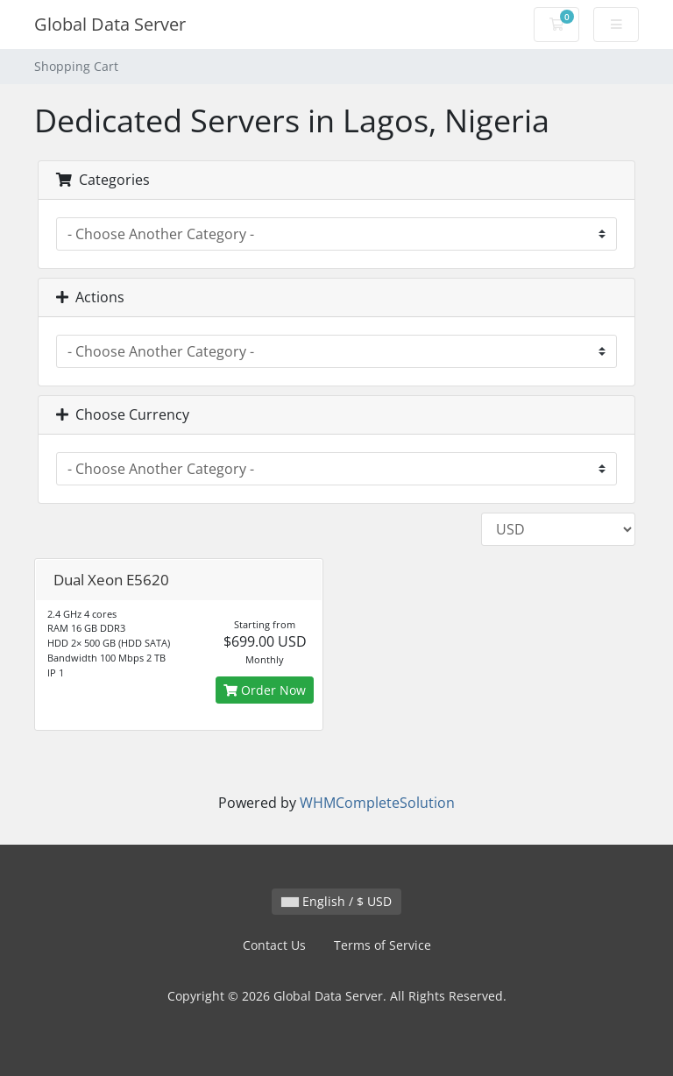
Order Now (264, 690)
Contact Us (274, 945)
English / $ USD (336, 901)
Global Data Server (110, 24)
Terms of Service (382, 945)
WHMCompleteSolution (377, 802)
